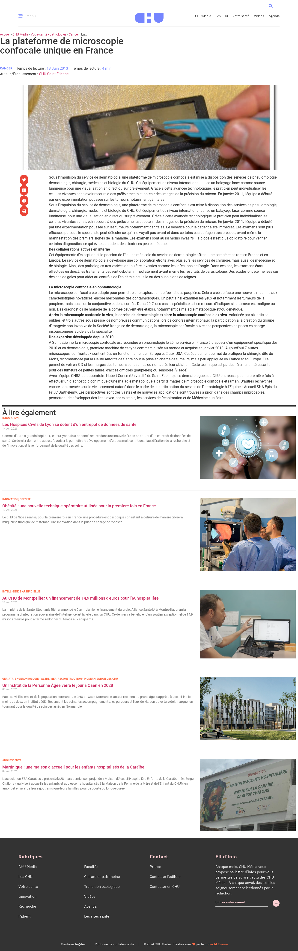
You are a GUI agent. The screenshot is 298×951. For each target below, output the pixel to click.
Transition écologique (102, 886)
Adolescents (11, 760)
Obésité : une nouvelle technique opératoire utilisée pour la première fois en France (79, 505)
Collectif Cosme (216, 944)
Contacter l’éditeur (165, 876)
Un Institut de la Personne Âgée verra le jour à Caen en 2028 (57, 685)
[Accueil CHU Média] (149, 16)
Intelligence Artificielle (21, 591)
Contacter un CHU (165, 886)
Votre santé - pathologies (48, 34)
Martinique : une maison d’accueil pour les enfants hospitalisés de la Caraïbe (73, 767)
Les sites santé (96, 916)
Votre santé (240, 16)
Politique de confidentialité (114, 944)
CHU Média (203, 16)
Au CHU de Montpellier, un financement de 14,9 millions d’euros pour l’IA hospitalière (80, 598)
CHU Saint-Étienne (54, 74)
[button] (270, 6)
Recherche (27, 906)
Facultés (91, 866)
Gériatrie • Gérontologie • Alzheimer (29, 678)
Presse (155, 866)
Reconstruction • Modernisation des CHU (88, 678)
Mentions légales (73, 944)
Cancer (74, 34)
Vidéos (259, 16)
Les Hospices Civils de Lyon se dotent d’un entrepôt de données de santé (69, 424)
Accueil (5, 34)
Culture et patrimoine (102, 876)
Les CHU (222, 16)
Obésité (25, 499)
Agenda (274, 16)
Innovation (10, 417)
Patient (24, 916)
